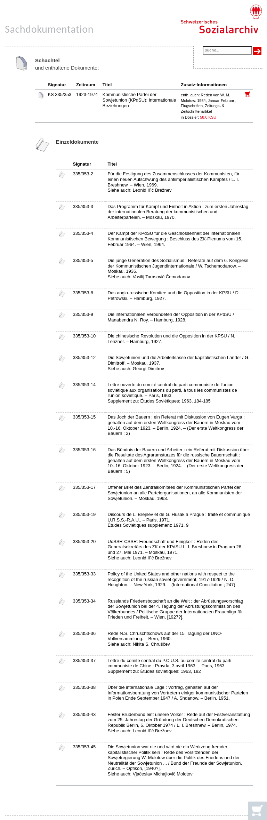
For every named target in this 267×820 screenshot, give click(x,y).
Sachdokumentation (49, 29)
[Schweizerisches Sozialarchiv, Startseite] (221, 19)
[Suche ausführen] (257, 51)
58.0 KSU (208, 117)
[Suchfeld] (227, 51)
